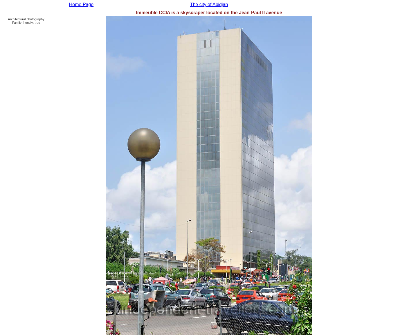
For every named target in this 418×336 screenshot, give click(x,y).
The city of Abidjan (209, 4)
